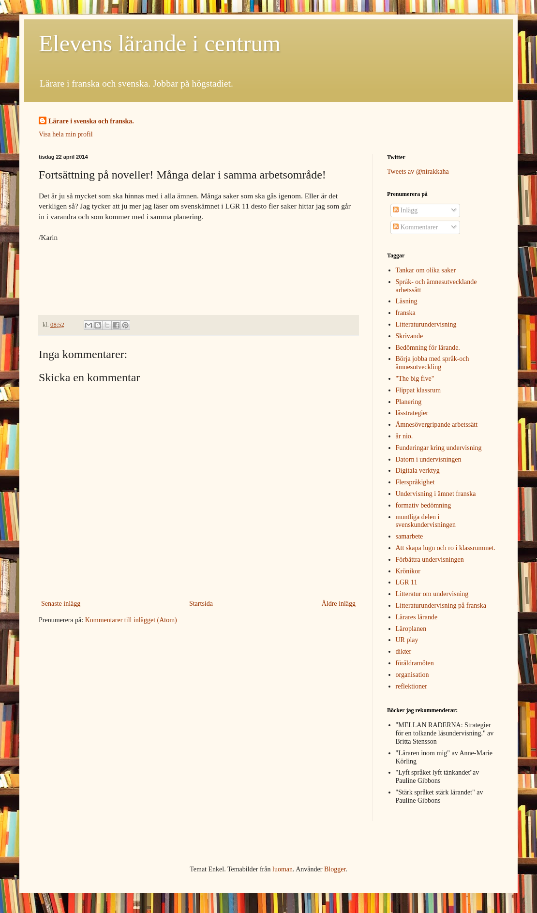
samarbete (409, 536)
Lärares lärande (417, 617)
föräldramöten (415, 663)
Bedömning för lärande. (428, 347)
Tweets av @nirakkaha (418, 171)
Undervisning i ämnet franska (436, 493)
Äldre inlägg (339, 603)
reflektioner (411, 686)
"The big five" (415, 378)
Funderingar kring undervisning (439, 447)
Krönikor (408, 571)
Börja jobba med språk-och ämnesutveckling (432, 363)
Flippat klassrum (418, 390)
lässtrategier (412, 413)
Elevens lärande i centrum (160, 43)
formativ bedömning (423, 505)
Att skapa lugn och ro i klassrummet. (445, 548)
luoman (282, 869)
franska (406, 312)
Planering (409, 401)
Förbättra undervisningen (430, 559)
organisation (412, 674)
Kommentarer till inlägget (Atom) (131, 620)
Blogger (334, 869)
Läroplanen (411, 628)
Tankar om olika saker (426, 270)
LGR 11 (407, 582)
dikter (404, 651)
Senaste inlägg (60, 603)
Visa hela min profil (66, 134)
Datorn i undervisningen (429, 459)
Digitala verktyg (418, 470)
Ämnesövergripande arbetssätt (437, 424)
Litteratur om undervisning (432, 594)
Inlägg (405, 210)
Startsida (201, 603)
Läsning (407, 301)
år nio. (404, 436)
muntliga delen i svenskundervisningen (426, 521)
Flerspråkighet (415, 482)
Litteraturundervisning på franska (441, 605)
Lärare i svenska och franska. (91, 121)
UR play (407, 640)
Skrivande (409, 336)
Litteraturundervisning (426, 324)
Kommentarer (415, 227)
